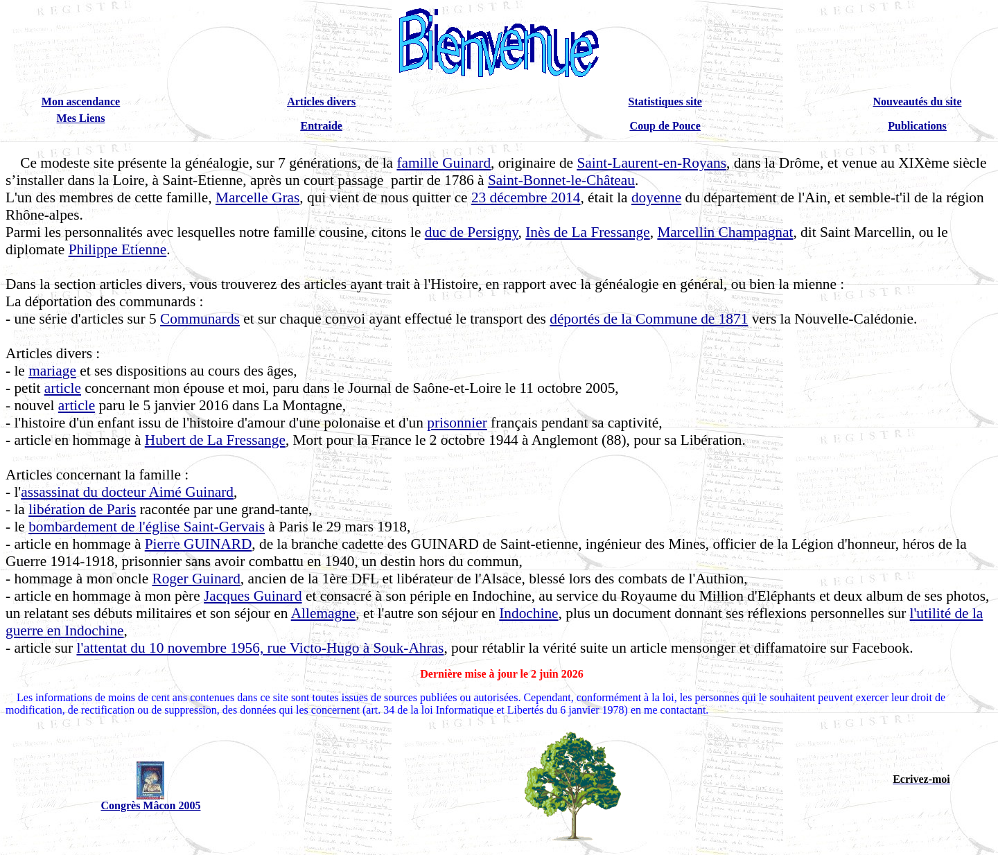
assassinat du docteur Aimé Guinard (127, 492)
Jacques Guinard (253, 596)
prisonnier (457, 422)
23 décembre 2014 (526, 197)
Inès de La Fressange (587, 232)
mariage (52, 370)
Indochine (528, 613)
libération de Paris (82, 509)
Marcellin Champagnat (725, 232)
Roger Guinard (196, 578)
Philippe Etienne (118, 249)
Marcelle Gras (257, 197)
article (62, 388)
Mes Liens (81, 118)
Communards (200, 318)
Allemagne (323, 613)
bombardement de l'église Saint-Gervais (146, 526)
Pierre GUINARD (198, 544)
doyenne (656, 197)
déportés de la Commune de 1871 (649, 318)
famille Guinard (443, 163)
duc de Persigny (471, 232)
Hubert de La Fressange (215, 440)
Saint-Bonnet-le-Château (561, 180)
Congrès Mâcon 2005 (150, 805)
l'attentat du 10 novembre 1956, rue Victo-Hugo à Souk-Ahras (260, 648)
